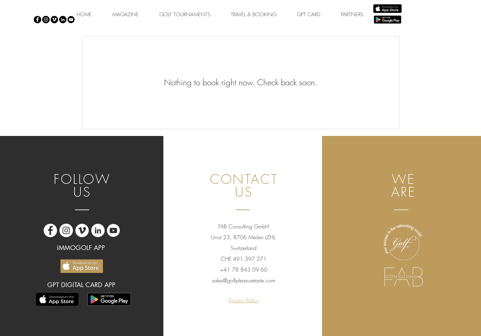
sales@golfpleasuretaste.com (243, 280)
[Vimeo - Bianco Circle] (82, 230)
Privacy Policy (244, 300)
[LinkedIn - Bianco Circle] (98, 230)
